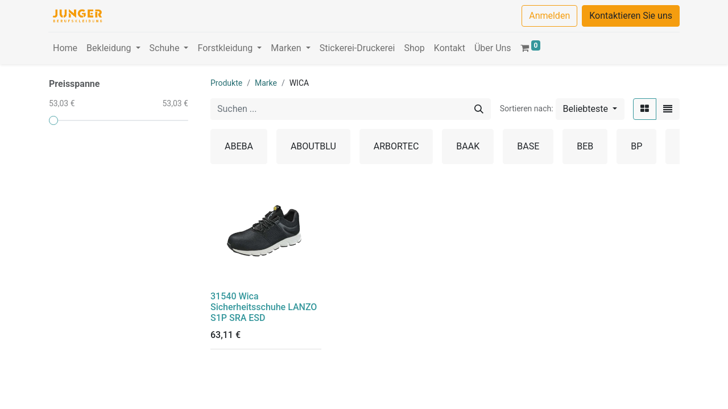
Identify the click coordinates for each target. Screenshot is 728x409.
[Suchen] (479, 109)
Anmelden (549, 15)
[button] (590, 109)
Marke (266, 82)
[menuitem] (65, 48)
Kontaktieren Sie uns (630, 15)
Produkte (226, 82)
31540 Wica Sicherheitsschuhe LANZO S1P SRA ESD (263, 307)
